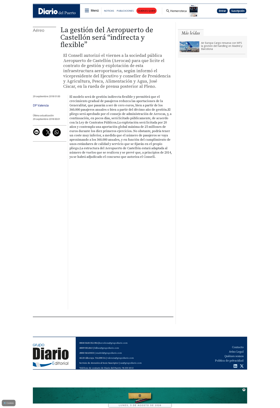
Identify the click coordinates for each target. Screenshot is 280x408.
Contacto (238, 347)
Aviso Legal (236, 351)
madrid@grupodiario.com (109, 353)
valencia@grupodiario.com (120, 358)
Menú (95, 11)
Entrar (222, 11)
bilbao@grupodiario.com (106, 348)
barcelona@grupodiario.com (113, 343)
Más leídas (190, 33)
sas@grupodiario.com (131, 363)
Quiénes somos (234, 356)
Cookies (9, 403)
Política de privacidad (229, 360)
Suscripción (237, 11)
